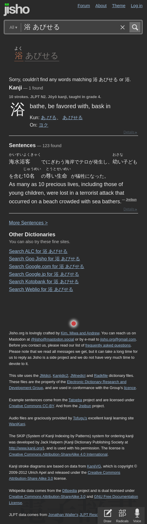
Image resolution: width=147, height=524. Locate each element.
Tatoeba (75, 400)
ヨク (43, 125)
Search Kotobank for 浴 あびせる (44, 281)
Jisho (17, 9)
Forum (84, 5)
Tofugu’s (80, 418)
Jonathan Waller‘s (63, 514)
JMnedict (77, 375)
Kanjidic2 (60, 375)
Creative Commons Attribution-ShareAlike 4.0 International (58, 454)
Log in (137, 5)
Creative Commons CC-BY (31, 406)
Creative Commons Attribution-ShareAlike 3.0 (47, 496)
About (101, 5)
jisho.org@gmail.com (118, 339)
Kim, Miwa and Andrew (80, 333)
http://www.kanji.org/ (26, 448)
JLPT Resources (93, 514)
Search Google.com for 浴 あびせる (46, 266)
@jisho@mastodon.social (52, 339)
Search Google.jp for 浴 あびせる (44, 274)
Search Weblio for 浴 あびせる (41, 289)
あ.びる (48, 117)
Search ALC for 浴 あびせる (38, 251)
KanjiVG (94, 466)
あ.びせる (72, 117)
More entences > (28, 222)
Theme (119, 5)
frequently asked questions (108, 345)
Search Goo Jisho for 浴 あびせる (44, 258)
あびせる (42, 55)
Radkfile (101, 375)
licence (130, 387)
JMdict (45, 375)
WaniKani (17, 424)
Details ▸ (130, 132)
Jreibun (131, 199)
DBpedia (69, 490)
